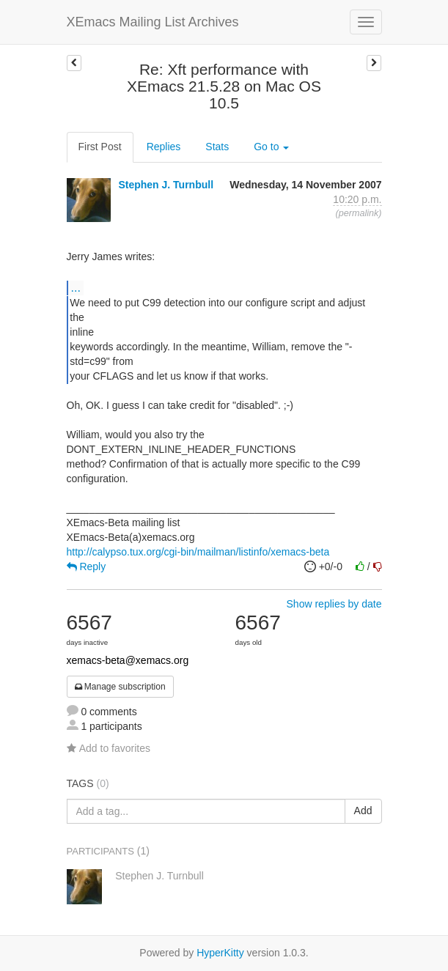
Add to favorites (108, 748)
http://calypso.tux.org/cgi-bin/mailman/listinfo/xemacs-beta (198, 552)
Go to (271, 146)
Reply (86, 566)
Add (363, 810)
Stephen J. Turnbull (165, 185)
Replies (164, 146)
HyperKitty (220, 953)
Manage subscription (120, 687)
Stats (217, 146)
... (76, 287)
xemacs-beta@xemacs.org (128, 660)
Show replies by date (334, 604)
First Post (100, 146)
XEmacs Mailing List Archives (153, 22)
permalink (359, 213)
